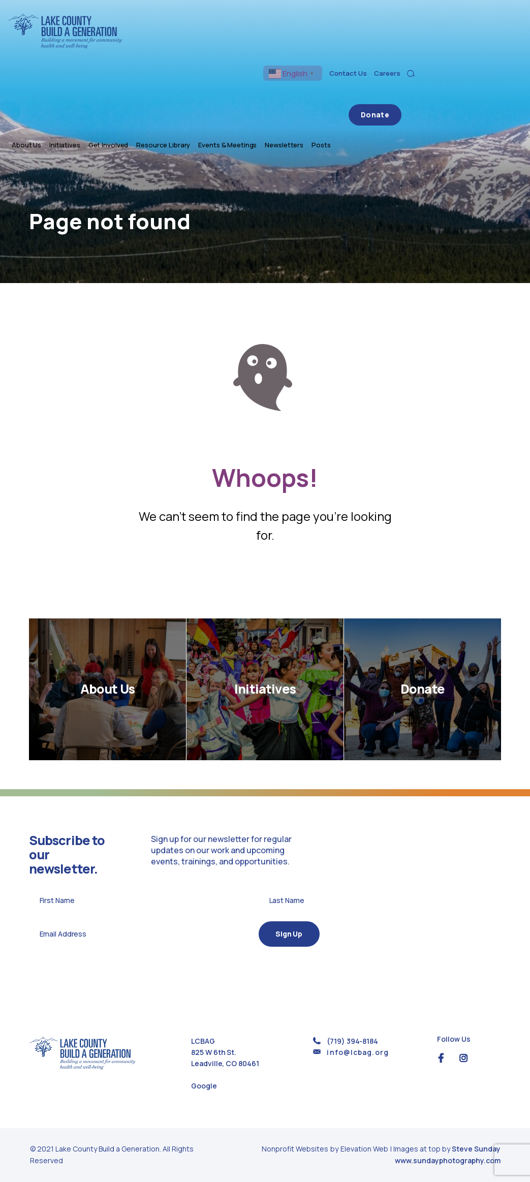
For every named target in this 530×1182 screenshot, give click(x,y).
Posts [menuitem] (455, 47)
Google (203, 1086)
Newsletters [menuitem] (418, 47)
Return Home (265, 580)
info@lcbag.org (357, 1052)
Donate (495, 47)
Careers (494, 24)
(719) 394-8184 (352, 1041)
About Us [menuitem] (161, 47)
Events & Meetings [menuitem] (362, 47)
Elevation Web (364, 1149)
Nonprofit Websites (296, 1149)
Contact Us (455, 24)
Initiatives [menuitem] (199, 47)
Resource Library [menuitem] (298, 47)
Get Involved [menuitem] (243, 47)
